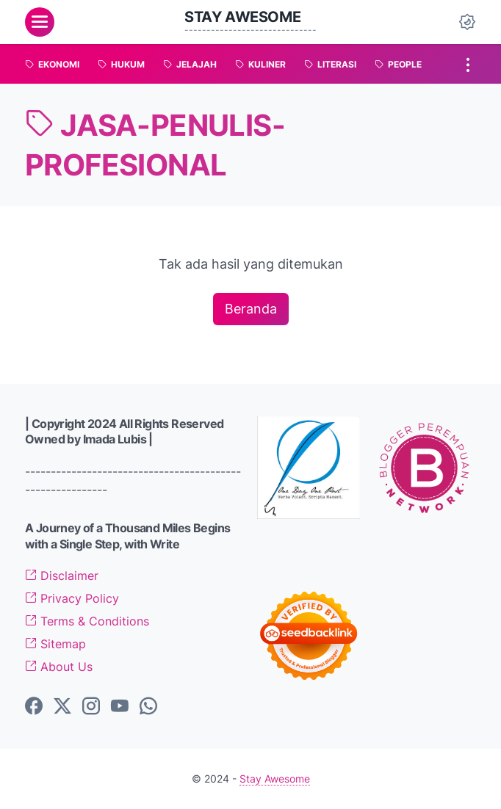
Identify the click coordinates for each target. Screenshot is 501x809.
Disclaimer (61, 575)
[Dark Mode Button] (467, 22)
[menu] (39, 22)
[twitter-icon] (62, 707)
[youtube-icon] (120, 707)
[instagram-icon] (91, 707)
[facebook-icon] (34, 707)
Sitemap (55, 643)
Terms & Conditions (87, 621)
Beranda (251, 308)
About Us (59, 666)
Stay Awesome (242, 17)
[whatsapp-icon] (148, 707)
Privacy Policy (72, 598)
